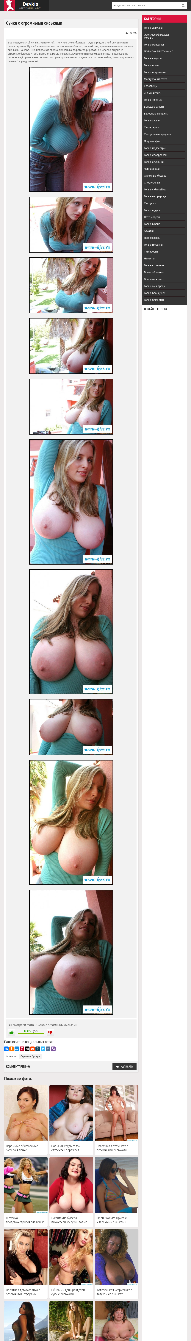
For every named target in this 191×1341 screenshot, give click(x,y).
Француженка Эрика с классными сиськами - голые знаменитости (112, 1220)
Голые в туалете (154, 265)
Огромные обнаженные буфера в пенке (22, 1148)
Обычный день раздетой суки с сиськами (68, 1292)
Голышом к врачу (154, 286)
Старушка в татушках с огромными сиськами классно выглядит (112, 1148)
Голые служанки (154, 161)
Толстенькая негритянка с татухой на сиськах (114, 1292)
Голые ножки (151, 65)
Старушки (150, 203)
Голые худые (152, 120)
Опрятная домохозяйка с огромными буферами (23, 1292)
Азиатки (149, 230)
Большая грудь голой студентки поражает (65, 1148)
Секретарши (151, 127)
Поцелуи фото (152, 141)
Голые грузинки (153, 244)
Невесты (149, 258)
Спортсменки (152, 182)
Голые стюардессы (155, 154)
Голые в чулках (153, 58)
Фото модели (152, 217)
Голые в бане (152, 224)
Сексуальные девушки (157, 134)
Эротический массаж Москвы (156, 36)
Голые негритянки (155, 72)
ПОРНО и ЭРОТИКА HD (158, 51)
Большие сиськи (154, 106)
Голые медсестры (154, 148)
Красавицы (150, 85)
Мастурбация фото (155, 79)
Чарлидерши (151, 168)
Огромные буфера (30, 1056)
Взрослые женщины (156, 113)
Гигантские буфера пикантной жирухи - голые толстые (69, 1220)
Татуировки (151, 251)
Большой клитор (154, 272)
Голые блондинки (154, 293)
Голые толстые (153, 99)
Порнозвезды (152, 237)
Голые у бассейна (155, 189)
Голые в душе (152, 210)
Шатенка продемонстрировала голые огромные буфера (25, 1220)
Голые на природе (155, 196)
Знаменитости (152, 92)
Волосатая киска (154, 279)
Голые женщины (154, 44)
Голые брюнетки (154, 299)
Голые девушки (153, 27)
